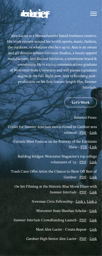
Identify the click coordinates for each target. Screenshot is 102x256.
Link (93, 132)
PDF (82, 132)
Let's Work (80, 102)
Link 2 (92, 201)
